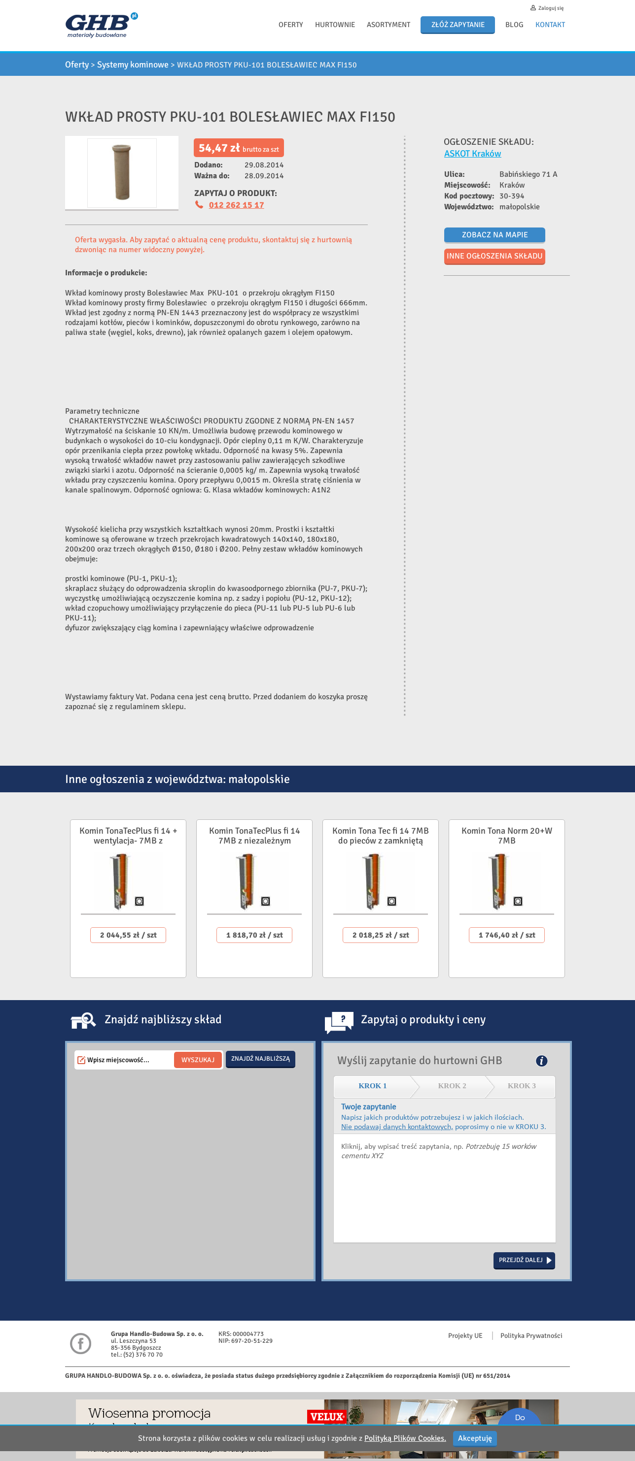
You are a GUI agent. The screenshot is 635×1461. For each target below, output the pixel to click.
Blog (514, 24)
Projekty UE (465, 1335)
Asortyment (388, 24)
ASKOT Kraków (472, 153)
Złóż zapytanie (458, 24)
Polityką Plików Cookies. (405, 1438)
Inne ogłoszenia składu (495, 256)
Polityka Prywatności (531, 1335)
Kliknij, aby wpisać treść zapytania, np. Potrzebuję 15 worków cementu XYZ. (444, 1189)
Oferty (291, 24)
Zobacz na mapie (495, 235)
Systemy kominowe (133, 64)
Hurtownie (335, 24)
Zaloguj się (551, 8)
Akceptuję (475, 1438)
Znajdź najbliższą (260, 1059)
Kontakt (550, 24)
